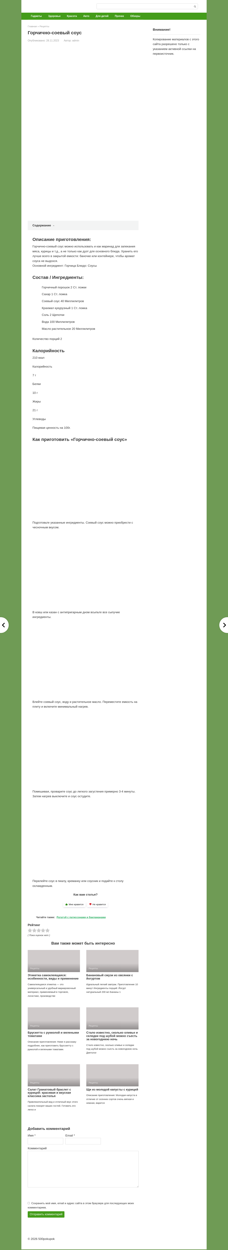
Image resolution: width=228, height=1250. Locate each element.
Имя (32, 1135)
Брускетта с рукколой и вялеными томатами (53, 1034)
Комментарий (37, 1148)
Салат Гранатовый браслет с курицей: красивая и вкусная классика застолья (49, 1093)
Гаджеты (36, 16)
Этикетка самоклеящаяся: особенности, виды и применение (53, 977)
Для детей (102, 16)
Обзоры (135, 16)
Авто (86, 16)
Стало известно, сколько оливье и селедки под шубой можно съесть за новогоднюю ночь (112, 1036)
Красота (72, 16)
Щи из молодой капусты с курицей (112, 1089)
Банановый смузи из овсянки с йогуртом (109, 977)
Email (70, 1135)
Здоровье (54, 16)
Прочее (119, 16)
